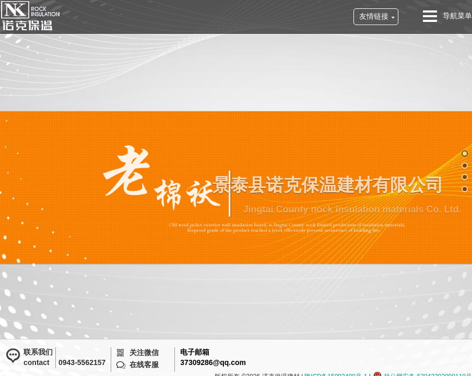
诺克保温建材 (30, 15)
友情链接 (373, 16)
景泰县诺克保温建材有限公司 (335, 185)
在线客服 (144, 364)
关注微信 (144, 352)
